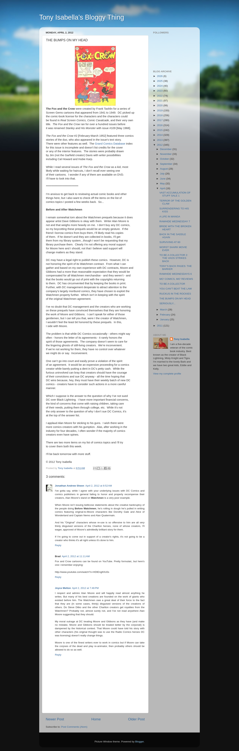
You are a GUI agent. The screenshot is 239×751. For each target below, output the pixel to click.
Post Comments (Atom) (74, 726)
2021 (160, 100)
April (163, 188)
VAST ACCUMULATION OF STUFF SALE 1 (175, 194)
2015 (160, 130)
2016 (160, 125)
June (163, 178)
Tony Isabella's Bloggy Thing (81, 17)
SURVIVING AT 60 (169, 242)
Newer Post (55, 719)
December (166, 149)
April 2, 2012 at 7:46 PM (85, 588)
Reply (58, 545)
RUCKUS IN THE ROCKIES (175, 293)
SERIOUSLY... (167, 303)
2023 (160, 90)
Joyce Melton (63, 588)
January (165, 319)
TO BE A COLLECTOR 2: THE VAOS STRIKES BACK (173, 258)
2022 (160, 95)
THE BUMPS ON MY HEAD (175, 298)
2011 (160, 325)
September (166, 163)
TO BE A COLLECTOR (172, 283)
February (165, 314)
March (164, 309)
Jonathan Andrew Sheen (69, 485)
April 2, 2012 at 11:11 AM (76, 556)
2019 (160, 110)
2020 (160, 105)
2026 (160, 76)
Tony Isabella (182, 339)
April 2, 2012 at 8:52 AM (98, 485)
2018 (160, 115)
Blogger (139, 741)
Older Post (136, 719)
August (164, 168)
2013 (160, 140)
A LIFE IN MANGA (169, 216)
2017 (160, 120)
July (162, 173)
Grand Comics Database (110, 143)
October (165, 158)
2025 (160, 81)
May (162, 183)
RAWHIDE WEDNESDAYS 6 (175, 273)
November (166, 154)
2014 (160, 135)
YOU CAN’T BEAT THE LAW (175, 288)
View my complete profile (167, 373)
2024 (160, 85)
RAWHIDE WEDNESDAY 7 (174, 221)
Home (96, 719)
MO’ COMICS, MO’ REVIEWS (176, 279)
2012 (160, 144)
